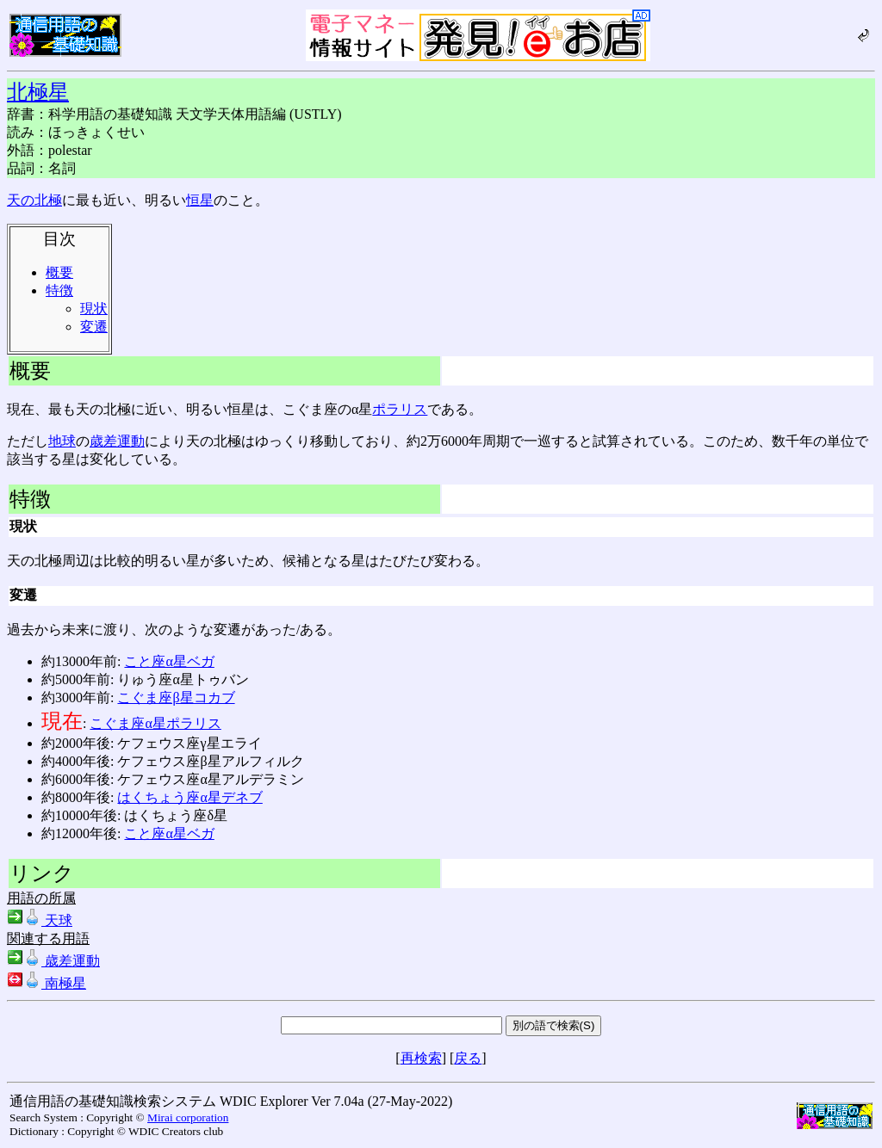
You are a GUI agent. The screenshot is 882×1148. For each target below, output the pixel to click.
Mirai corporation (187, 1117)
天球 (39, 920)
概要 (59, 272)
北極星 (38, 92)
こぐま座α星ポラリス (155, 723)
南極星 (46, 983)
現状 (94, 308)
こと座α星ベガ (169, 661)
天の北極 (34, 200)
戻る (467, 1058)
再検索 (421, 1058)
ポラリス (399, 409)
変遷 (94, 326)
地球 (62, 441)
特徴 (59, 290)
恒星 (200, 200)
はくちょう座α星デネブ (189, 797)
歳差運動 (117, 441)
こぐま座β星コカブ (175, 697)
